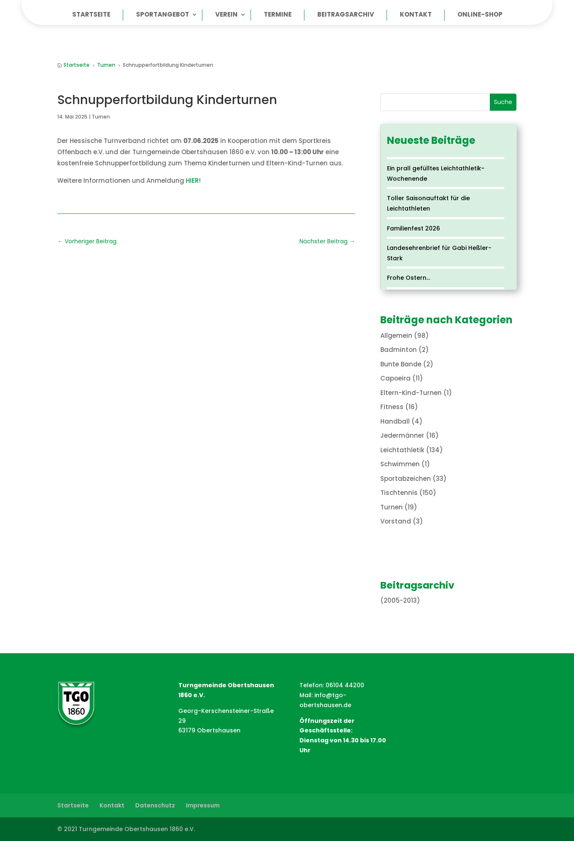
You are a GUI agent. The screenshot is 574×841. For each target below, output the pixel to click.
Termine (278, 15)
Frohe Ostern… (408, 278)
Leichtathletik (402, 450)
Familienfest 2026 (413, 228)
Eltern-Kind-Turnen (411, 392)
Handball (395, 421)
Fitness (392, 406)
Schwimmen (400, 464)
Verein (226, 15)
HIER (192, 180)
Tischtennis (399, 492)
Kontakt (416, 15)
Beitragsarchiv (345, 15)
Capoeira (395, 378)
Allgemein (396, 335)
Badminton (398, 349)
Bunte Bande (400, 364)
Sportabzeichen (405, 478)
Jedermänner (402, 435)
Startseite (91, 15)
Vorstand (395, 521)
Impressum (203, 805)
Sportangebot (162, 15)
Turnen (101, 116)
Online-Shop (480, 15)
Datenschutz (155, 805)
